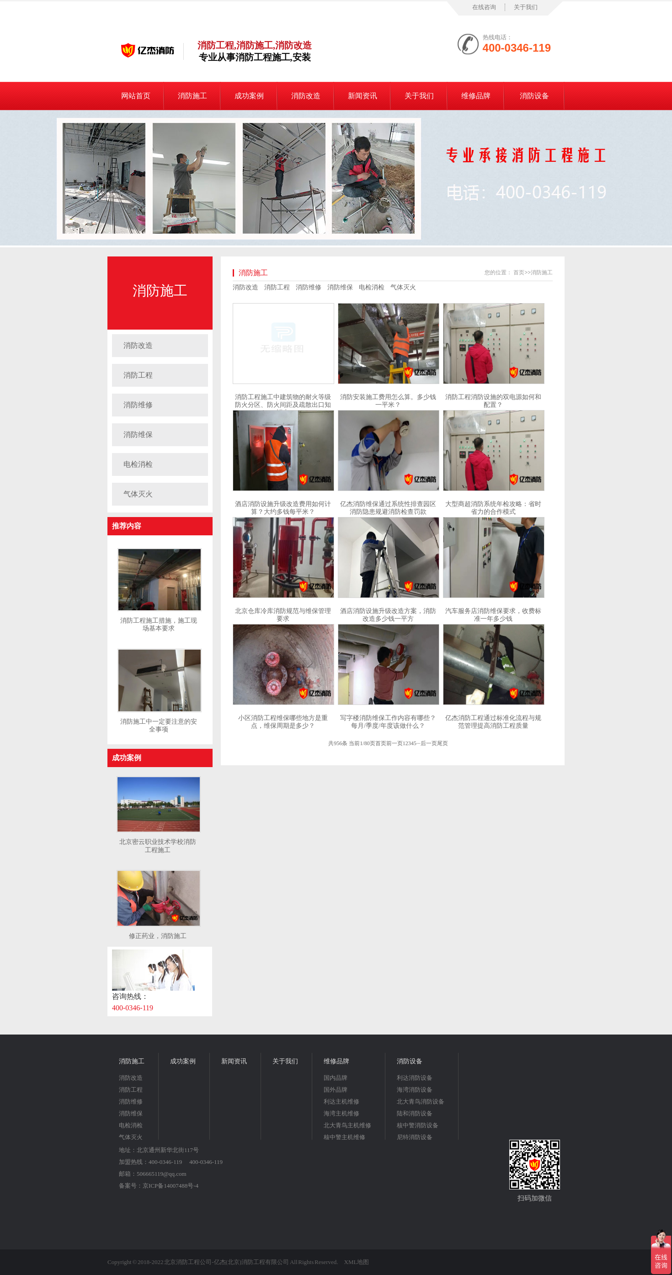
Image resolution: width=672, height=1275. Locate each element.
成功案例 (249, 96)
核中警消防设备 (417, 1125)
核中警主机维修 (344, 1137)
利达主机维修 (341, 1101)
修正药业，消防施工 (158, 936)
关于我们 (526, 7)
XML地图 (356, 1262)
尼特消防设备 (414, 1137)
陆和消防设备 (414, 1113)
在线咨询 (484, 7)
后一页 (429, 743)
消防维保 (138, 434)
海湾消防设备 (414, 1089)
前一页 (394, 743)
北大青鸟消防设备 (420, 1101)
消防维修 (138, 405)
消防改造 (305, 96)
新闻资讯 (362, 96)
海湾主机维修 (341, 1113)
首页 (518, 272)
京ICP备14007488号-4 (170, 1185)
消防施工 (192, 96)
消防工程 (138, 375)
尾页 (442, 743)
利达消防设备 (414, 1077)
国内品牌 (335, 1077)
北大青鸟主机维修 (347, 1125)
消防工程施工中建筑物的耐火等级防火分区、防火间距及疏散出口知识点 (283, 405)
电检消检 (138, 464)
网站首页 (135, 96)
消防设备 (534, 96)
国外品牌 (335, 1089)
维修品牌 (476, 96)
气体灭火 (138, 494)
